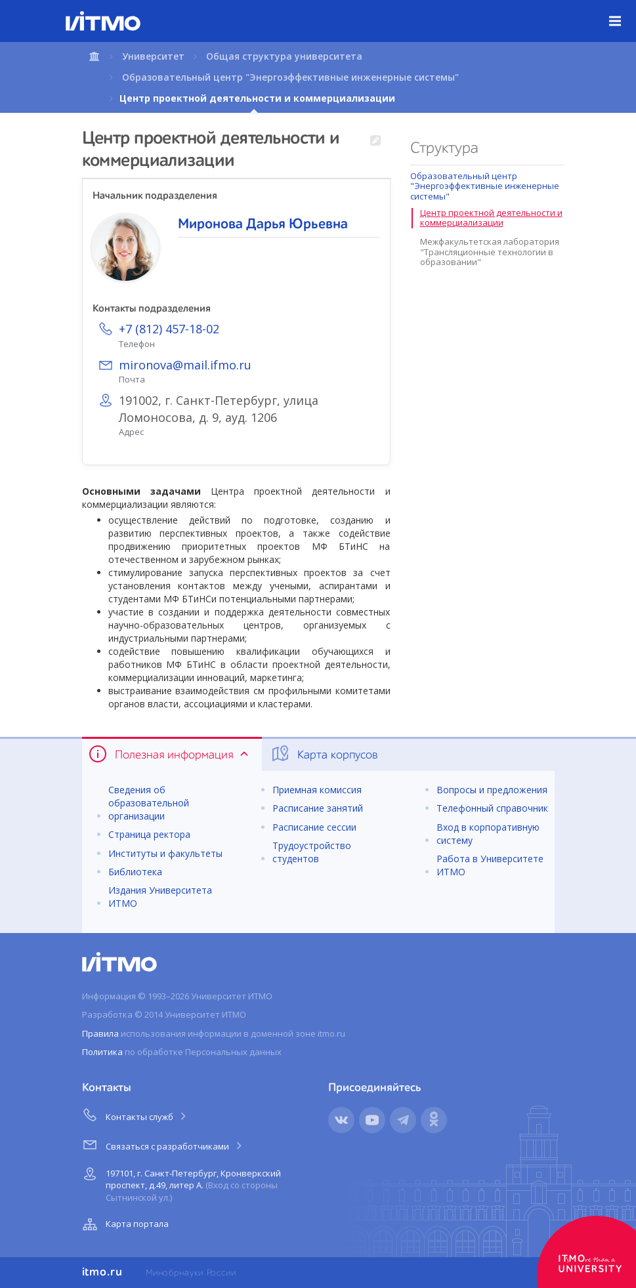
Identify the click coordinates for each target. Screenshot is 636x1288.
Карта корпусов (324, 753)
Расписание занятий (317, 808)
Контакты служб (135, 1114)
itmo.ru (102, 1272)
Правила (100, 1033)
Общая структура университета (284, 56)
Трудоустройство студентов (311, 852)
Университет (153, 56)
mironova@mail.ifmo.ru (185, 365)
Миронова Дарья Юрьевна (263, 224)
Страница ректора (149, 834)
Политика (102, 1052)
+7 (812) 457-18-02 (169, 329)
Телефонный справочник (492, 808)
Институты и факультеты (165, 853)
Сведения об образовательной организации (148, 802)
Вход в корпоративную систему (488, 833)
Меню (622, 11)
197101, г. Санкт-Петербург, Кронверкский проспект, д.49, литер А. (180, 1183)
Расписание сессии (314, 827)
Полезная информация (169, 753)
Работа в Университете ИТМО (489, 865)
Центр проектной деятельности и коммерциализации (491, 218)
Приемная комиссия (317, 789)
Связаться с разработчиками (163, 1144)
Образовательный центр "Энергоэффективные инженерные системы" (290, 77)
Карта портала (124, 1224)
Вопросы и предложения (491, 789)
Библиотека (135, 871)
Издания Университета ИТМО (160, 896)
